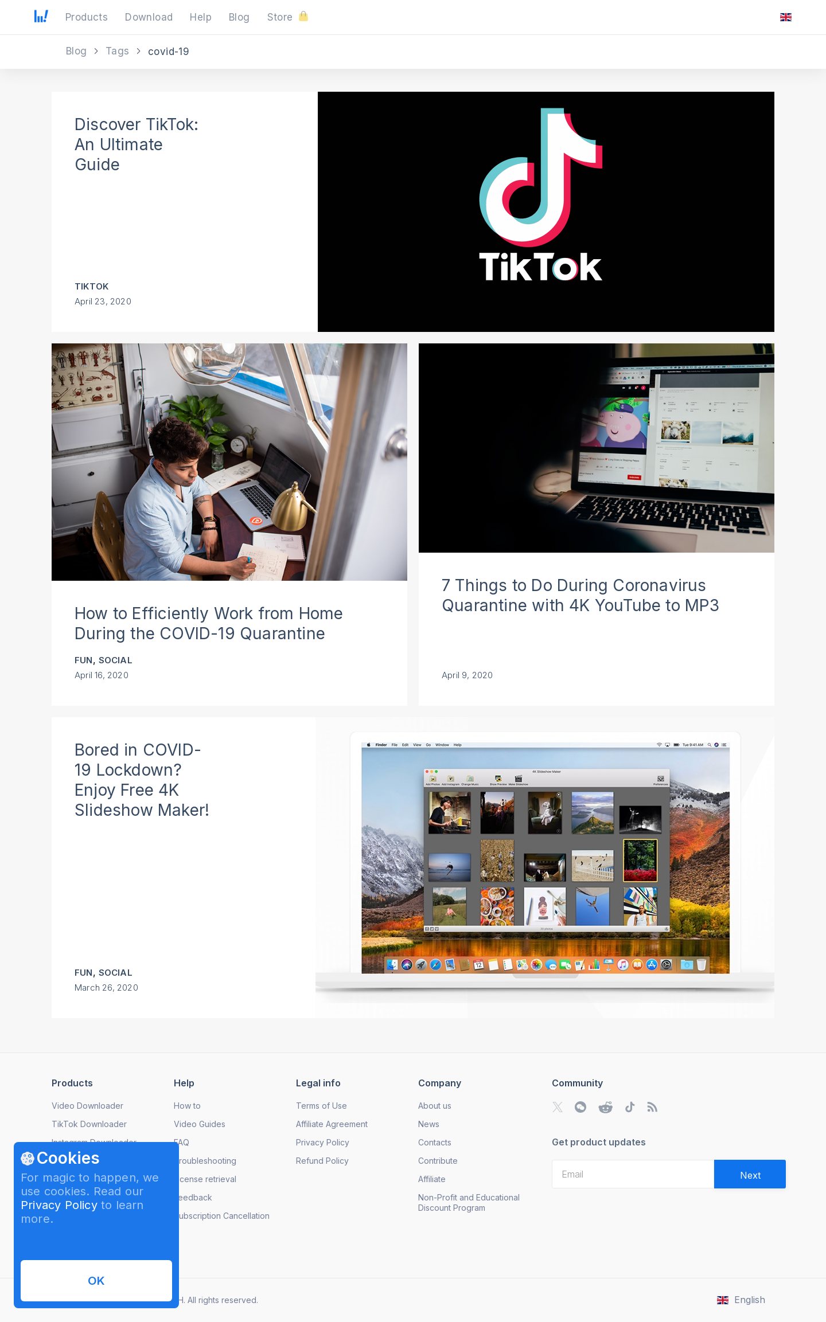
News (428, 1124)
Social (116, 660)
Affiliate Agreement (332, 1124)
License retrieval (205, 1179)
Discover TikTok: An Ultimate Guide (136, 144)
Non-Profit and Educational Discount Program (469, 1202)
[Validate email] (750, 1174)
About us (434, 1105)
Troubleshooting (205, 1160)
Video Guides (199, 1124)
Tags (119, 51)
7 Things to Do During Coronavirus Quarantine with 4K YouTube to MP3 (581, 595)
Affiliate (432, 1179)
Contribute (438, 1160)
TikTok (91, 286)
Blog (78, 51)
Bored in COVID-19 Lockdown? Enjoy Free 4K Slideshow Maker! (142, 780)
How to (187, 1105)
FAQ (181, 1142)
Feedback (193, 1197)
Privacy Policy (59, 1205)
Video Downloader (87, 1105)
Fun (84, 660)
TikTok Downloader (89, 1124)
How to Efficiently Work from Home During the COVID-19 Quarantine (209, 623)
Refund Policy (322, 1160)
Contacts (434, 1142)
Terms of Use (321, 1105)
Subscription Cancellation (222, 1216)
